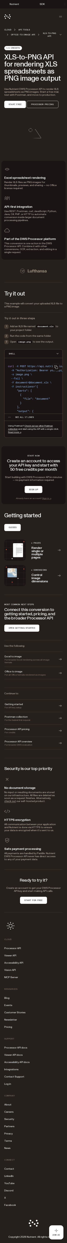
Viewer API (10, 955)
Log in (7, 1084)
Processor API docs (15, 1047)
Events (8, 1005)
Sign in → (46, 498)
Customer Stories (15, 1012)
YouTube (9, 1183)
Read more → (14, 432)
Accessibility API (13, 962)
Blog (6, 998)
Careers (9, 1112)
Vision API (10, 970)
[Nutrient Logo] (7, 16)
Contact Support (14, 1076)
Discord (8, 1190)
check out (10, 801)
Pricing (8, 1027)
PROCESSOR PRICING (42, 104)
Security (9, 1119)
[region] (33, 387)
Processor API (12, 948)
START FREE (15, 104)
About (7, 1104)
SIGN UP (33, 489)
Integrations (11, 1069)
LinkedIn (9, 1176)
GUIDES (12, 527)
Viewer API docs (13, 1055)
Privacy (8, 1133)
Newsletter (10, 1019)
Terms (8, 1141)
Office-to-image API (23, 35)
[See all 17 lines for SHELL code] (24, 417)
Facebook (10, 1205)
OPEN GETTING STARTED (22, 628)
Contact (9, 1168)
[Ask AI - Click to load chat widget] (56, 1232)
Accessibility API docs (17, 1062)
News (7, 1148)
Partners (9, 1126)
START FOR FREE (33, 900)
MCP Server (11, 977)
